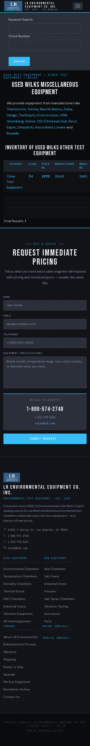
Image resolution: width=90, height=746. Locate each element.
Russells (13, 133)
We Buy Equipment (16, 682)
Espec (11, 127)
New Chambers (55, 569)
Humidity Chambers (17, 584)
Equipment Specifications (22, 353)
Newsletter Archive (16, 689)
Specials (9, 674)
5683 (83, 176)
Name (6, 297)
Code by (31, 730)
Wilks (33, 78)
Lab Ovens (51, 576)
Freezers (50, 591)
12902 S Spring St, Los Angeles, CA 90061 (35, 530)
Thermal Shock (13, 591)
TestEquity (27, 115)
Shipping (9, 659)
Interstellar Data (51, 730)
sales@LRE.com (45, 423)
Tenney (33, 109)
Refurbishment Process (19, 644)
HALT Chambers (14, 599)
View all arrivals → (57, 638)
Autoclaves (52, 614)
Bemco (57, 109)
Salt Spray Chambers (59, 599)
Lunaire (60, 127)
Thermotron (16, 109)
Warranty (10, 652)
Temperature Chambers (20, 576)
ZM (30, 176)
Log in (60, 726)
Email (7, 315)
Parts (48, 621)
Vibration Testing (56, 606)
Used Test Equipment (23, 75)
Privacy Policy (39, 726)
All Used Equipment (17, 621)
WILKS (59, 176)
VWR (63, 115)
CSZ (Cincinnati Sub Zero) (56, 121)
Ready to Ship (13, 667)
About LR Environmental (20, 637)
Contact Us (11, 697)
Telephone (10, 334)
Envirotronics (47, 115)
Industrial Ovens (14, 606)
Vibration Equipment (18, 614)
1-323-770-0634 (45, 417)
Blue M (45, 109)
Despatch (25, 127)
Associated (44, 127)
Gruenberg (15, 121)
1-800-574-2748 (45, 409)
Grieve (30, 121)
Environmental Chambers (21, 569)
